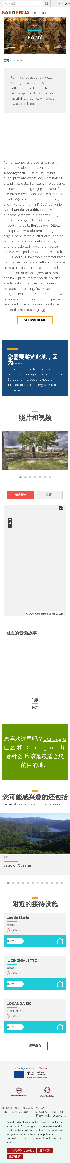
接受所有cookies (21, 1150)
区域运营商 (26, 1108)
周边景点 (21, 495)
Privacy (40, 1108)
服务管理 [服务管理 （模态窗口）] (45, 1150)
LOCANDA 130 (19, 1004)
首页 (6, 60)
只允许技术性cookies (53, 1116)
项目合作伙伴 (10, 1108)
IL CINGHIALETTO (22, 961)
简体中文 (62, 3)
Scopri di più (35, 320)
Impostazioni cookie (49, 1111)
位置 (49, 495)
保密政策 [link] (15, 1156)
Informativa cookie (18, 1111)
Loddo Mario (18, 918)
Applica (47, 3)
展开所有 (35, 1046)
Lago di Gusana (17, 865)
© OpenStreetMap (37, 613)
